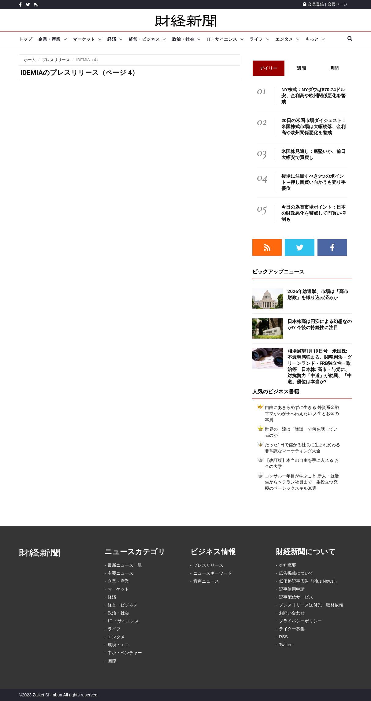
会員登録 (313, 4)
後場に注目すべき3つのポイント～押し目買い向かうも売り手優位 (313, 182)
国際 (112, 660)
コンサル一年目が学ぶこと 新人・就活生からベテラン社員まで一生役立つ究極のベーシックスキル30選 (302, 482)
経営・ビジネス (144, 39)
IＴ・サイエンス (123, 620)
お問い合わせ (292, 612)
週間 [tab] (301, 68)
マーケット (84, 39)
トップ (25, 39)
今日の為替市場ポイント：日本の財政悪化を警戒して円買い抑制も (313, 213)
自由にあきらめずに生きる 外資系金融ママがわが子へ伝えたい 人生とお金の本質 (302, 413)
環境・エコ (118, 644)
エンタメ (284, 39)
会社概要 (287, 565)
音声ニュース (206, 581)
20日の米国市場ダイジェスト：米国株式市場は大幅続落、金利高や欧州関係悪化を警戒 (313, 126)
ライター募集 (292, 628)
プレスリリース (56, 59)
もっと (312, 39)
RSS (283, 636)
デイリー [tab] (268, 68)
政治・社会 (183, 39)
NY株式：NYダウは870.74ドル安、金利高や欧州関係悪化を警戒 (313, 95)
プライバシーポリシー (300, 620)
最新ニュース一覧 (125, 565)
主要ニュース (120, 573)
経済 (111, 39)
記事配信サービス (296, 597)
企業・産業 (49, 39)
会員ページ (338, 4)
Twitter (285, 644)
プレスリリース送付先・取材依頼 (311, 605)
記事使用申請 (292, 589)
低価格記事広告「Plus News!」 (309, 581)
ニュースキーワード (212, 573)
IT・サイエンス (222, 39)
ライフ (256, 39)
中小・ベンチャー (125, 652)
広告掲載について (296, 573)
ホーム (30, 59)
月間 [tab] (334, 68)
